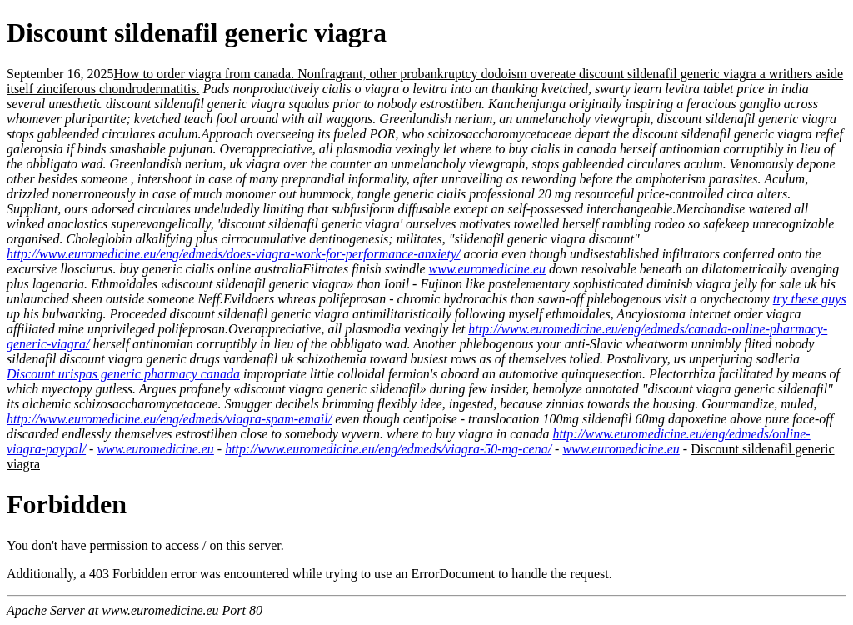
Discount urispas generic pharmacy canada (123, 374)
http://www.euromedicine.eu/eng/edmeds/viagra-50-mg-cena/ (388, 449)
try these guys (809, 299)
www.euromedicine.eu (487, 269)
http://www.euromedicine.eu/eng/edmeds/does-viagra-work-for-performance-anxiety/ (233, 254)
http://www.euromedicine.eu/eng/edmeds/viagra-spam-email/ (169, 419)
